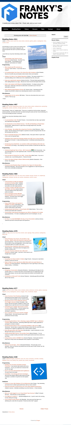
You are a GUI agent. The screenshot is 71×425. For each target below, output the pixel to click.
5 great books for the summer (12, 95)
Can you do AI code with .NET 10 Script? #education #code (60, 53)
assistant (8, 41)
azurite (10, 106)
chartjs (15, 290)
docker (23, 41)
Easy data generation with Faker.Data (14, 330)
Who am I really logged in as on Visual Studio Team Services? (20, 393)
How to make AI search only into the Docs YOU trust (60, 46)
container (27, 175)
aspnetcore (11, 175)
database (4, 360)
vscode (4, 42)
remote (10, 107)
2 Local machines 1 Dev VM (11, 120)
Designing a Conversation (11, 270)
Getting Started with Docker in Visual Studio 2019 (17, 209)
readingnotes (40, 41)
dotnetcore (31, 290)
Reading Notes (16, 29)
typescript (24, 107)
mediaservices (38, 106)
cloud (20, 41)
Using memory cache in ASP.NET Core (14, 338)
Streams (34, 29)
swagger (22, 291)
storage (19, 107)
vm (27, 107)
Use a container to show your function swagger (16, 312)
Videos (27, 29)
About (58, 29)
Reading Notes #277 (9, 288)
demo (8, 360)
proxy (8, 291)
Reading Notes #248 (9, 357)
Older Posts (44, 409)
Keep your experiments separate (13, 80)
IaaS (26, 232)
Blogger (38, 420)
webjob (35, 291)
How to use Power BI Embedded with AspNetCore (17, 370)
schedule (11, 177)
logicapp (29, 232)
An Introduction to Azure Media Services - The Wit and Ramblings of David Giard (24, 123)
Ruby (3, 234)
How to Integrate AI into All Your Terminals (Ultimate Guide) (60, 43)
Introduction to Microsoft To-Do (12, 276)
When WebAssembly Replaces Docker (14, 89)
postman (37, 232)
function (36, 175)
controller (36, 358)
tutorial (21, 177)
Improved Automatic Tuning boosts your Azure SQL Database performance (23, 386)
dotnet (32, 106)
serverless (15, 107)
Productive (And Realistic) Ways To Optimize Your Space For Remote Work (23, 165)
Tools (45, 41)
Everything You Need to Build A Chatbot (14, 259)
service (18, 291)
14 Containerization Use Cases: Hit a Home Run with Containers (20, 72)
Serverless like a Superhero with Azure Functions (17, 246)
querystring (44, 106)
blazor (20, 106)
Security (15, 177)
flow (19, 232)
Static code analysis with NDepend (13, 84)
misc (17, 360)
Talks (42, 29)
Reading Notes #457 (9, 104)
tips (24, 360)
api (6, 232)
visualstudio (26, 177)
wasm (7, 42)
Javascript (44, 290)
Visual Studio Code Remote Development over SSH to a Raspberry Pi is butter (24, 212)
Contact (50, 29)
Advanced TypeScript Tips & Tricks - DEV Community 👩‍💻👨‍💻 (19, 150)
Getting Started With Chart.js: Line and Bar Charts (17, 333)
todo (6, 234)
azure (12, 41)
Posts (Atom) (12, 412)
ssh (18, 177)
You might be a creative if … (12, 396)
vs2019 (31, 177)
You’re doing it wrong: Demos (12, 399)
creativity (41, 358)
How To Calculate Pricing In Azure (13, 134)
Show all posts (33, 35)
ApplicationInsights (10, 358)
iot (38, 175)
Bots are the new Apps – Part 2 (12, 344)
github (31, 41)
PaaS (33, 232)
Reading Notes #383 (9, 174)
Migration (4, 291)
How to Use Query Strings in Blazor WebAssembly (17, 159)
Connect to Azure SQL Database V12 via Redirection (17, 383)
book (15, 41)
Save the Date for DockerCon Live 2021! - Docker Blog (18, 155)
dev (11, 360)
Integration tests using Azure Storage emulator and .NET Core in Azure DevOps (24, 138)
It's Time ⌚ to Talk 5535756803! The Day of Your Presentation (20, 219)
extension (27, 41)
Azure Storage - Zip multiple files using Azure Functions (18, 129)
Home (21, 409)
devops (31, 175)
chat (21, 175)
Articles (5, 29)
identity (14, 360)
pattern (35, 41)
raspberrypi (42, 175)
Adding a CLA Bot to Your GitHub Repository (16, 76)
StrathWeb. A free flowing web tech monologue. (16, 374)
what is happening (57, 48)
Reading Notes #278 (9, 231)
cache (12, 290)
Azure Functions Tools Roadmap (13, 296)
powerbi (20, 360)
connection (31, 358)
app (9, 232)
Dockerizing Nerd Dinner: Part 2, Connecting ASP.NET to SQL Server (21, 325)
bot (17, 41)
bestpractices (16, 106)
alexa (7, 175)
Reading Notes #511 (9, 39)
